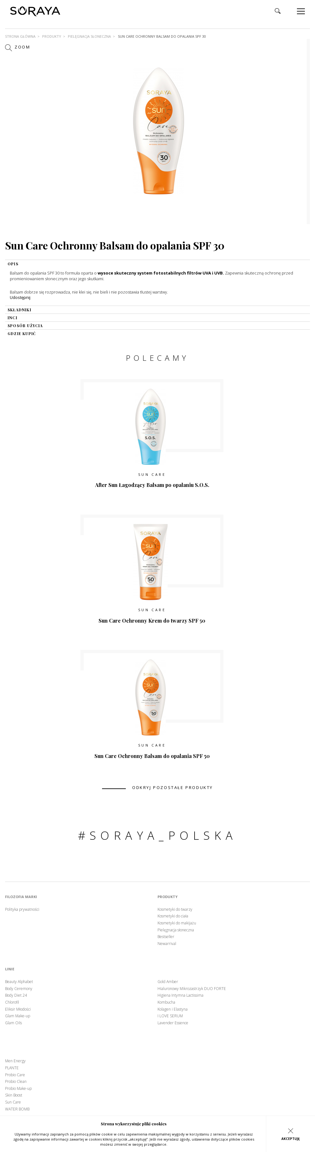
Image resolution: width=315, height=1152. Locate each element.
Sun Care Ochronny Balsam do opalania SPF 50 (152, 756)
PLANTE (12, 1068)
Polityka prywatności (22, 909)
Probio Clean (16, 1081)
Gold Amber (168, 981)
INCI (12, 317)
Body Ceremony (18, 988)
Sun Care (152, 474)
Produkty (51, 36)
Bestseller (166, 936)
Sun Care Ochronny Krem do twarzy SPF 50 (152, 620)
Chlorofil (12, 1002)
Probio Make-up (18, 1088)
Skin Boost (13, 1095)
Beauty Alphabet (19, 981)
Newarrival (167, 943)
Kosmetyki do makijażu (177, 923)
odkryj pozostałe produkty (172, 787)
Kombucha (166, 1002)
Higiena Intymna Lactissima (180, 995)
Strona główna (20, 36)
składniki (19, 309)
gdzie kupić (22, 333)
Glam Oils (13, 1023)
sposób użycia (25, 325)
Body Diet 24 (16, 995)
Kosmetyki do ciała (173, 916)
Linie (9, 969)
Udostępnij (20, 297)
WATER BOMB (17, 1109)
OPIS (13, 263)
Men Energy (15, 1061)
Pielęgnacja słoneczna (89, 36)
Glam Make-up (17, 1016)
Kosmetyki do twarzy (175, 909)
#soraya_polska (157, 835)
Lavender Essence (173, 1023)
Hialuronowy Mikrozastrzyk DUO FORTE (192, 988)
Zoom (17, 47)
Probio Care (15, 1075)
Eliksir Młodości (18, 1009)
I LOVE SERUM (170, 1016)
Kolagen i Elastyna (173, 1009)
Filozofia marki (21, 897)
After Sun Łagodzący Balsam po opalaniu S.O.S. (152, 485)
